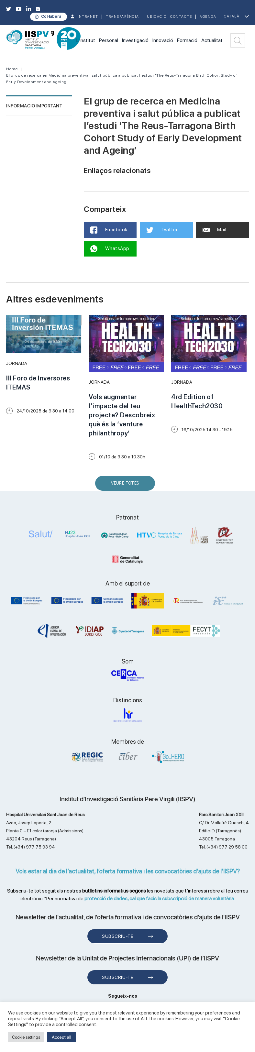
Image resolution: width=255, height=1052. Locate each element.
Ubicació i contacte (169, 17)
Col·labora (51, 16)
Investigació (135, 40)
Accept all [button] (61, 1037)
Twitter (162, 230)
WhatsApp (109, 248)
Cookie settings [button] (26, 1037)
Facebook (109, 230)
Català (231, 16)
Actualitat (212, 40)
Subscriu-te (117, 936)
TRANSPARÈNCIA (122, 17)
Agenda (208, 17)
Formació (187, 40)
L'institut (85, 40)
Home (12, 69)
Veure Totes (126, 486)
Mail (215, 230)
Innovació (162, 40)
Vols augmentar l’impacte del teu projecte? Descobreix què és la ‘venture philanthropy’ (122, 415)
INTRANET (87, 17)
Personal (108, 40)
